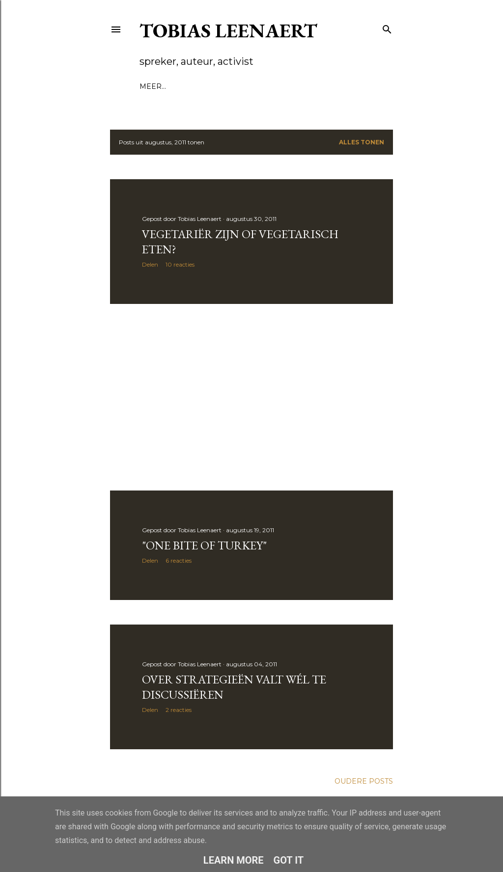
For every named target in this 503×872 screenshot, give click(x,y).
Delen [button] (150, 264)
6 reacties (179, 560)
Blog (150, 86)
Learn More (233, 860)
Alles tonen (361, 142)
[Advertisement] (251, 397)
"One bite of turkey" (204, 545)
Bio (173, 86)
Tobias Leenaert (228, 30)
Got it (289, 860)
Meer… (337, 86)
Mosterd (299, 86)
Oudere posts (364, 781)
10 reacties (180, 264)
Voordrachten (217, 86)
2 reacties (179, 709)
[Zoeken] (387, 27)
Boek (265, 86)
